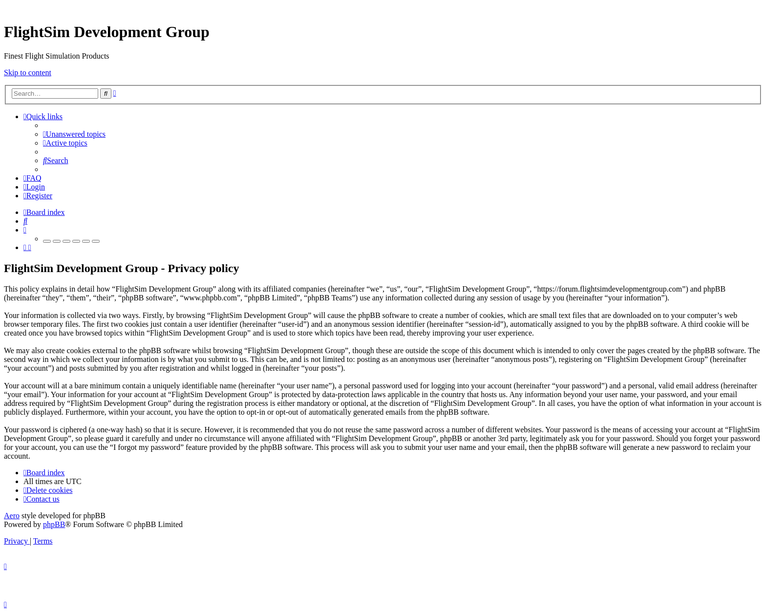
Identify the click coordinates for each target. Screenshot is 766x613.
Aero (12, 515)
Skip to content (27, 72)
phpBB (54, 524)
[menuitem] (74, 134)
